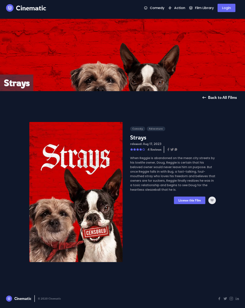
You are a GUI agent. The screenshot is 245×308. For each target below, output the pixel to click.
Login (226, 7)
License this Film (189, 200)
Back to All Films (219, 97)
